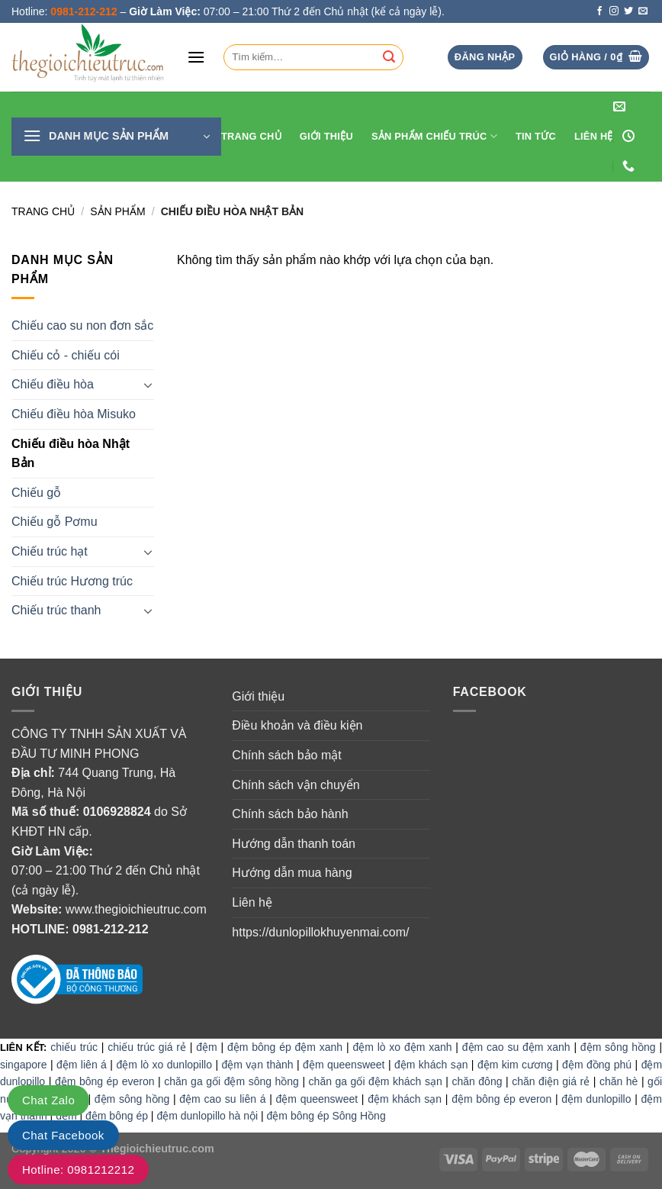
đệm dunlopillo (596, 1099)
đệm (206, 1047)
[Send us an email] (643, 11)
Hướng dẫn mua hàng (292, 872)
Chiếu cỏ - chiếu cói (65, 355)
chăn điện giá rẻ (551, 1081)
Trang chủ (43, 211)
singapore (23, 1064)
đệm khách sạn (431, 1064)
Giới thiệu (326, 136)
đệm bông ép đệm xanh (284, 1047)
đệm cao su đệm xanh (516, 1047)
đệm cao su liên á (222, 1099)
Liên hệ (593, 136)
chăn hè (618, 1081)
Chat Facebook (63, 1135)
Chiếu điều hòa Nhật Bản (70, 453)
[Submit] (389, 57)
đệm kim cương (515, 1064)
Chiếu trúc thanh (56, 610)
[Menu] (196, 57)
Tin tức (536, 136)
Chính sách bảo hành (290, 813)
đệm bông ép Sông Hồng (326, 1116)
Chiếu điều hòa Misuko (73, 414)
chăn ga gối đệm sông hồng (231, 1081)
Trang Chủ (251, 136)
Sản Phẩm (117, 211)
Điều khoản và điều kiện (297, 725)
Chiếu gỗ (36, 492)
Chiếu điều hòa (52, 384)
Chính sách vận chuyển (295, 784)
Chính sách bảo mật (286, 755)
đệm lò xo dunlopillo (164, 1064)
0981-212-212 (110, 929)
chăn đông (477, 1081)
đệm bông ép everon (105, 1081)
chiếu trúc (74, 1047)
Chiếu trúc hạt (49, 551)
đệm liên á (81, 1064)
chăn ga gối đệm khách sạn (375, 1081)
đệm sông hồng (618, 1047)
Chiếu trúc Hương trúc (72, 581)
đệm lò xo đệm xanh (402, 1047)
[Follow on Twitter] (628, 11)
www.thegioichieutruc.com (136, 909)
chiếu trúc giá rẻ (147, 1047)
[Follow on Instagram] (614, 11)
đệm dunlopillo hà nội (207, 1116)
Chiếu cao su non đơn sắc (82, 325)
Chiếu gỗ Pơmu (54, 521)
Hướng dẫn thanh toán (293, 843)
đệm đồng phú (596, 1064)
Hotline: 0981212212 (78, 1169)
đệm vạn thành (257, 1064)
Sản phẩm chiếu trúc (434, 136)
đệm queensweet (343, 1064)
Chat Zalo (48, 1100)
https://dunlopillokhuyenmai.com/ (320, 932)
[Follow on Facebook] (599, 11)
